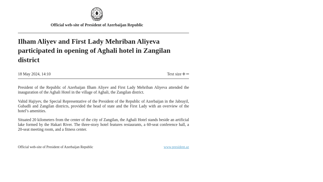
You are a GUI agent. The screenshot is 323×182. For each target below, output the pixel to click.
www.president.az (176, 147)
